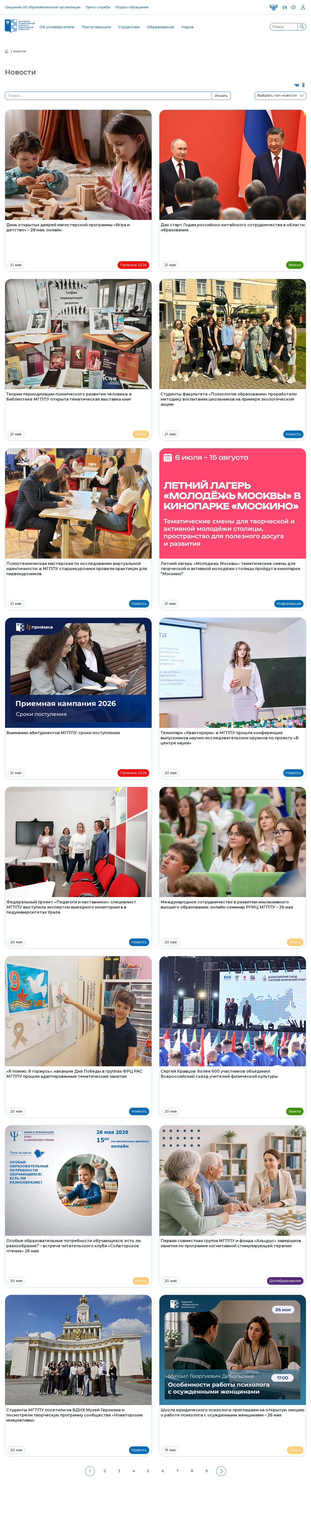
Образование (160, 27)
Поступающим (96, 27)
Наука (187, 27)
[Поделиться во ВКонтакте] (297, 85)
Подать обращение (132, 7)
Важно (295, 265)
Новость (293, 434)
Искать (221, 96)
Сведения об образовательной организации (42, 7)
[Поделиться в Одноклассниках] (303, 85)
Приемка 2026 (133, 265)
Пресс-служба (97, 7)
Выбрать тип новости (277, 95)
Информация (289, 603)
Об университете (57, 27)
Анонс (141, 434)
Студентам (129, 27)
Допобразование (285, 1281)
